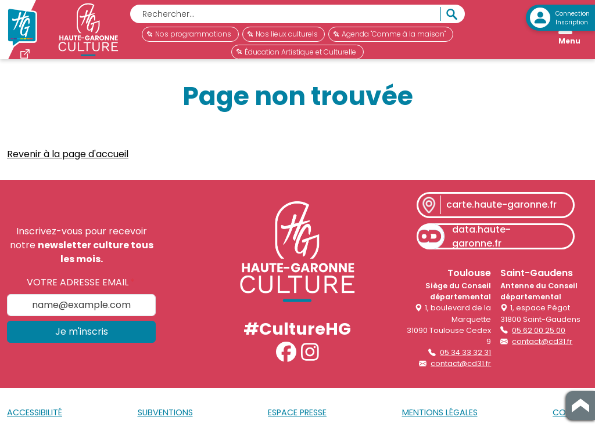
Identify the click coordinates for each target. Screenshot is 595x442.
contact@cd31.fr (461, 368)
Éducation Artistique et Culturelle (296, 52)
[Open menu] (569, 32)
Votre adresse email (77, 287)
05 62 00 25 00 (538, 335)
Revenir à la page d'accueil (67, 158)
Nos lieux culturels (283, 34)
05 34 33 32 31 (465, 357)
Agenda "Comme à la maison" (390, 34)
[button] (286, 356)
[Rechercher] (285, 14)
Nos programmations (189, 34)
